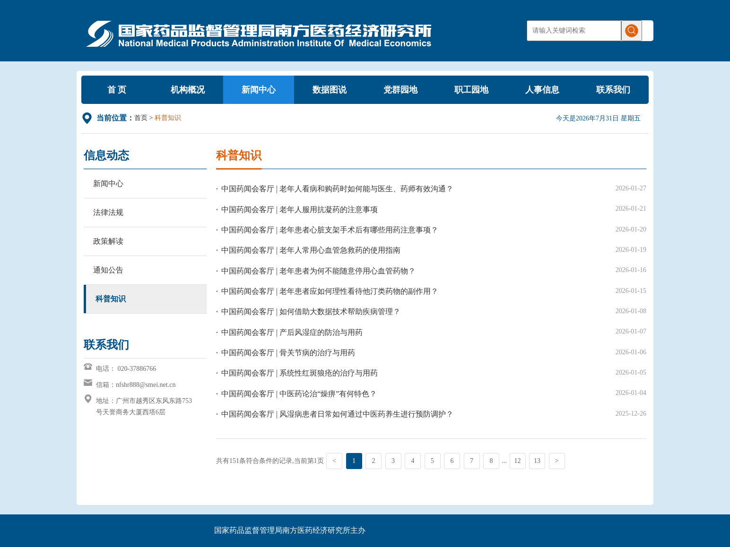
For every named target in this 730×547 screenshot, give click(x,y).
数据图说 (330, 89)
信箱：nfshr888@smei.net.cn (135, 384)
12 (517, 460)
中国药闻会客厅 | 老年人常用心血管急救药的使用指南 (310, 250)
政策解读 (108, 241)
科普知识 (111, 299)
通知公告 (108, 270)
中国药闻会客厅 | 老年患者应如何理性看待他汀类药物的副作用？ (329, 291)
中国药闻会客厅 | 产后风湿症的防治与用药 (292, 332)
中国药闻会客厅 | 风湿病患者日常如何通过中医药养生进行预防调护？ (337, 414)
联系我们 (613, 89)
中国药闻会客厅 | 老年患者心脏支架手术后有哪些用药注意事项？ (329, 230)
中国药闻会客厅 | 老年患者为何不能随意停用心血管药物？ (318, 271)
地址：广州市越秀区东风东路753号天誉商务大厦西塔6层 (144, 406)
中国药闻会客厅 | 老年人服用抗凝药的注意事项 (299, 209)
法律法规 (108, 212)
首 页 (117, 89)
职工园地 (471, 89)
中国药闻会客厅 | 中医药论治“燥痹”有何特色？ (299, 394)
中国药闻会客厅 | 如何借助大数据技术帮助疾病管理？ (310, 312)
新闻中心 (259, 89)
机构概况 (188, 89)
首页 (141, 117)
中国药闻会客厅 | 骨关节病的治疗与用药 (288, 353)
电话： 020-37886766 (126, 368)
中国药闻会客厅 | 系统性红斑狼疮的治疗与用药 (299, 373)
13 (537, 460)
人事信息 (542, 89)
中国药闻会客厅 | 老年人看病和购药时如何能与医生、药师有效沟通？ (337, 189)
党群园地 (400, 89)
